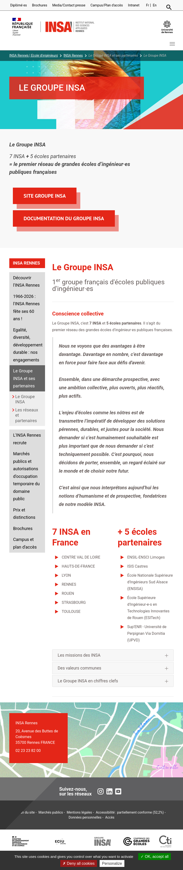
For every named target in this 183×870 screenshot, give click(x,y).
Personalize (112, 863)
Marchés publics (51, 812)
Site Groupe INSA (45, 195)
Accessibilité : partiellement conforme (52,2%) (130, 812)
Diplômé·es (18, 5)
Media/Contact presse (69, 5)
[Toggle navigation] (172, 44)
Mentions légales (79, 812)
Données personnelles (85, 817)
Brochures (39, 5)
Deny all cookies (79, 863)
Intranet (133, 5)
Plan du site (26, 812)
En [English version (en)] (155, 5)
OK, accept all (154, 857)
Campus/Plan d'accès (107, 5)
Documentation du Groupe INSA (64, 218)
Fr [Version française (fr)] (147, 5)
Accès (109, 817)
